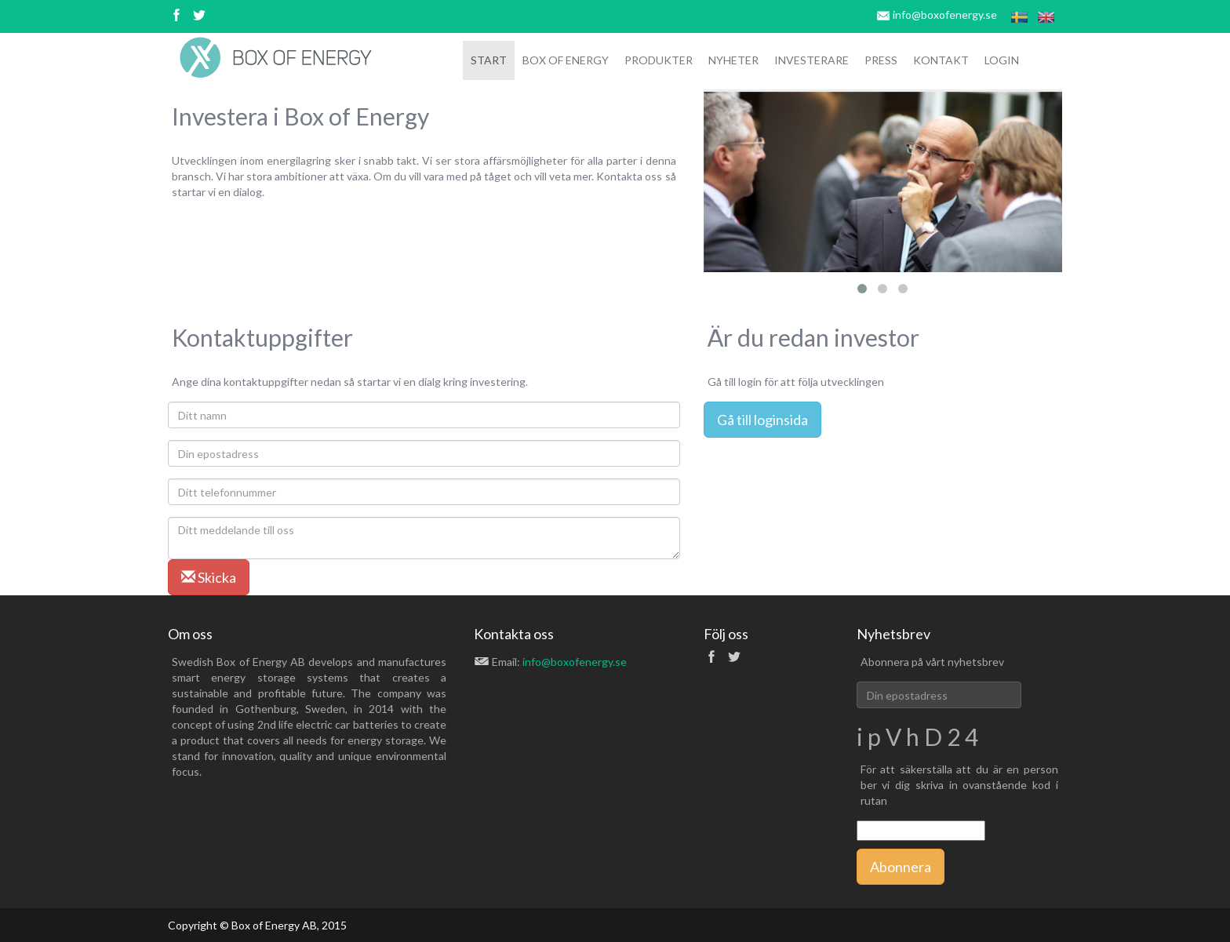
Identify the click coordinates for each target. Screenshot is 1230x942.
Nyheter (733, 60)
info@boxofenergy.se (945, 14)
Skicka (208, 577)
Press (880, 60)
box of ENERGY (565, 60)
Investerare (811, 60)
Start (489, 60)
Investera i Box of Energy (300, 116)
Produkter (658, 60)
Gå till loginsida (762, 419)
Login (1001, 60)
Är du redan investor (813, 337)
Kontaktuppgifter (262, 337)
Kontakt (941, 60)
